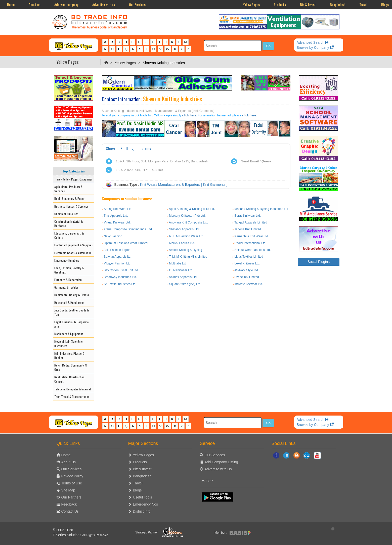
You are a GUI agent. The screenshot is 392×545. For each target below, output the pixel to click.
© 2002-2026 (63, 530)
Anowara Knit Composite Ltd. (188, 222)
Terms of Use (71, 483)
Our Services (137, 4)
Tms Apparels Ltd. (116, 215)
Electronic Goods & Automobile (73, 253)
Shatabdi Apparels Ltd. (184, 229)
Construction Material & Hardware (68, 223)
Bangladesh (337, 4)
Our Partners (71, 497)
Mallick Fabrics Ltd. (182, 243)
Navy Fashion (113, 236)
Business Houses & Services (71, 206)
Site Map (68, 490)
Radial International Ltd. (250, 243)
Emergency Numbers (66, 260)
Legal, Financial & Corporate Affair (71, 324)
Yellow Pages (251, 4)
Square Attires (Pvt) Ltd (184, 284)
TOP (207, 481)
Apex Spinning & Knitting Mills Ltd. (192, 209)
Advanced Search (313, 42)
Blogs (137, 490)
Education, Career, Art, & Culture (69, 235)
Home (11, 4)
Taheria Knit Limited (247, 229)
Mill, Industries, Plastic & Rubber (69, 355)
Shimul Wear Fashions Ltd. (252, 250)
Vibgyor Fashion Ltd (117, 263)
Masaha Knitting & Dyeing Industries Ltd (261, 209)
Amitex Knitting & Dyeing (185, 250)
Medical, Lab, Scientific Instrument (68, 343)
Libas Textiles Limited (248, 256)
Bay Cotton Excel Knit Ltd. (121, 270)
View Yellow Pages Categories (74, 179)
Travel (363, 4)
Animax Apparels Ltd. (183, 277)
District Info (142, 511)
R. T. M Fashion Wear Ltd (186, 236)
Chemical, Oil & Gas (66, 214)
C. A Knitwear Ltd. (181, 270)
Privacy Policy (72, 476)
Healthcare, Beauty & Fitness (71, 295)
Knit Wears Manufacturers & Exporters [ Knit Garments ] (184, 185)
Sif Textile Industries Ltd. (120, 284)
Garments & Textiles (66, 287)
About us (34, 4)
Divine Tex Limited (246, 277)
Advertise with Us (218, 469)
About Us (68, 462)
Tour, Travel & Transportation (72, 396)
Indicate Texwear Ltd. (248, 284)
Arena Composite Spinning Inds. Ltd (128, 229)
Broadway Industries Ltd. (120, 277)
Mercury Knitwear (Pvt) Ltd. (187, 215)
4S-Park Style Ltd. (246, 270)
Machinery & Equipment (68, 334)
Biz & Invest (308, 4)
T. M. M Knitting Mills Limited (188, 256)
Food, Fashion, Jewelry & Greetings (69, 270)
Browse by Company (315, 48)
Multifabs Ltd (177, 263)
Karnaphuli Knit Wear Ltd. (251, 236)
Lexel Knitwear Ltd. (247, 263)
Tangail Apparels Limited (250, 222)
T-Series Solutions (67, 535)
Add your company (66, 4)
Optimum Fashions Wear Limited (126, 243)
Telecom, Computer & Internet (72, 389)
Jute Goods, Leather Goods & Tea (71, 312)
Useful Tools (142, 497)
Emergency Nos (145, 504)
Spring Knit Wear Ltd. (118, 209)
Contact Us (70, 511)
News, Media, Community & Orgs (70, 367)
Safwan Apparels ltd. (117, 256)
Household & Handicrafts (69, 302)
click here (189, 115)
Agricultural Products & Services (68, 189)
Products (280, 4)
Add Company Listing (221, 462)
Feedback (69, 504)
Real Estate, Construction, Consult (69, 379)
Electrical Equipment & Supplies (73, 245)
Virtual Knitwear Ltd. (117, 222)
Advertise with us (103, 4)
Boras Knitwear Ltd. (247, 215)
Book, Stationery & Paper (69, 198)
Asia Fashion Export (117, 250)
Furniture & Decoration (68, 280)
